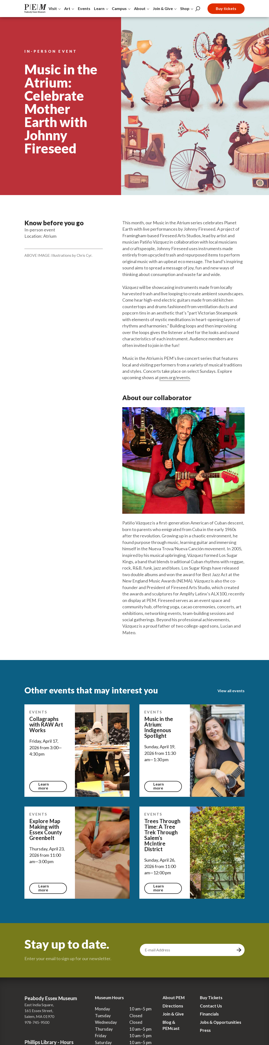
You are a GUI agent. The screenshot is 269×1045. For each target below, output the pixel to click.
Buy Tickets (211, 997)
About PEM (174, 997)
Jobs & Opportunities (220, 1022)
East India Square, (39, 1004)
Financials (209, 1013)
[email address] (187, 950)
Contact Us (211, 1005)
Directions (173, 1005)
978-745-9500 (36, 1022)
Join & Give (173, 1013)
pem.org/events (174, 377)
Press (205, 1030)
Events (84, 8)
